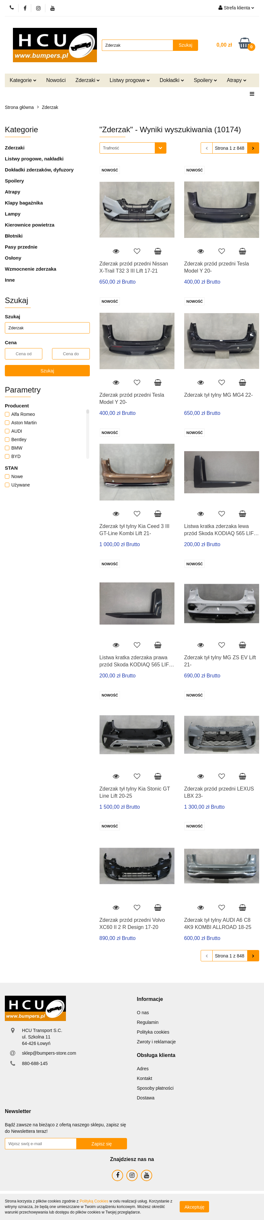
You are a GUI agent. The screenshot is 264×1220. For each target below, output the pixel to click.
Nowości (56, 80)
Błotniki (14, 236)
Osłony (13, 258)
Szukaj (47, 370)
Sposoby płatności (155, 1088)
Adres (143, 1068)
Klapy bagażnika (24, 202)
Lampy (12, 214)
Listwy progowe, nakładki (34, 158)
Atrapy (237, 80)
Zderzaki (87, 80)
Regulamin (148, 1022)
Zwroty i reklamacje (156, 1041)
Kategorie (23, 80)
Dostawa (145, 1097)
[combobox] (133, 148)
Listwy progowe (130, 80)
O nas (143, 1012)
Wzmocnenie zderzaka (30, 269)
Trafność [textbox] (111, 148)
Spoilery (205, 80)
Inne (10, 280)
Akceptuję (194, 1207)
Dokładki (172, 80)
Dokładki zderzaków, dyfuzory (39, 169)
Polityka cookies (153, 1032)
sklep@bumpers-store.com (49, 1053)
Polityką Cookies (93, 1201)
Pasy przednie (21, 247)
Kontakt (144, 1078)
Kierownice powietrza (29, 225)
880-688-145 (35, 1063)
